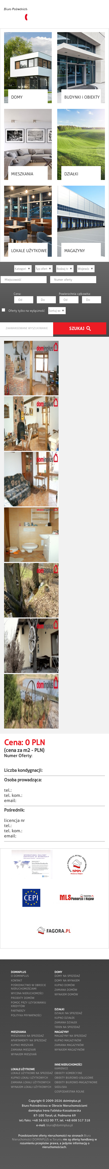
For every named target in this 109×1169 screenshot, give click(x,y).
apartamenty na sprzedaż (29, 1040)
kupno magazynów (68, 1040)
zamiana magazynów (69, 1045)
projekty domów (22, 998)
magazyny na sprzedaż (71, 1036)
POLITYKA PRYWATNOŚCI (26, 1015)
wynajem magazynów (69, 1049)
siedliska (61, 1087)
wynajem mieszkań (24, 1054)
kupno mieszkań (22, 1045)
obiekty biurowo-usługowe (74, 1077)
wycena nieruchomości (27, 993)
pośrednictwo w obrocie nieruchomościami (28, 986)
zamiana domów (66, 989)
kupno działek (65, 1018)
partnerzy (18, 1010)
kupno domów (65, 985)
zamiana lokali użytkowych (30, 1082)
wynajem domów (66, 994)
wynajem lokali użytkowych (31, 1087)
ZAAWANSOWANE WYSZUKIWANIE (27, 328)
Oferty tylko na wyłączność (26, 311)
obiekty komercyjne (68, 1073)
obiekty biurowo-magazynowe (76, 1082)
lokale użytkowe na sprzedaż (32, 1073)
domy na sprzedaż (67, 976)
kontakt (16, 980)
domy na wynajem (67, 980)
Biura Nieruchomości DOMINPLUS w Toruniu (51, 1137)
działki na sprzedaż (68, 1013)
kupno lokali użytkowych (29, 1077)
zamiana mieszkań (23, 1049)
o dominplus (20, 976)
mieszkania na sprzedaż (27, 1036)
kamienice (61, 1068)
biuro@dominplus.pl (59, 1125)
